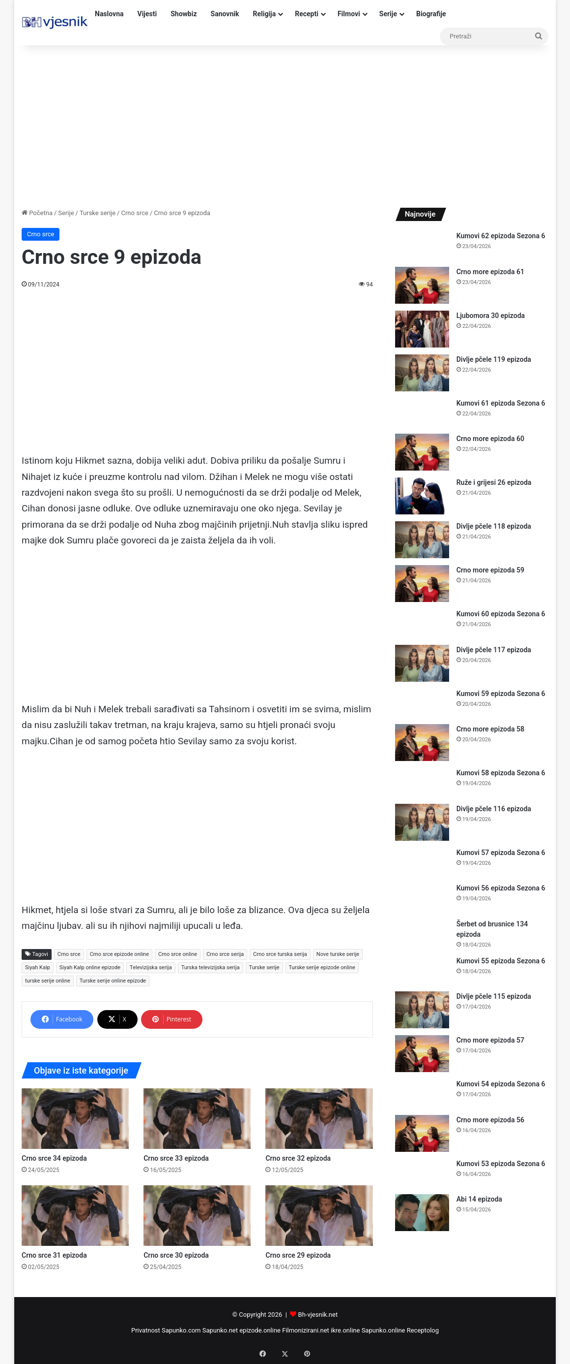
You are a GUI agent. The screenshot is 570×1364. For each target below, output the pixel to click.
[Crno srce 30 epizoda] (197, 1215)
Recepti (306, 14)
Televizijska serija (151, 967)
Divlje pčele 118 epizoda (493, 526)
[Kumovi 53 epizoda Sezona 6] (422, 1173)
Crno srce (134, 213)
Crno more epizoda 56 (490, 1120)
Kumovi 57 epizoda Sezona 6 (500, 852)
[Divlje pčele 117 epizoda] (422, 663)
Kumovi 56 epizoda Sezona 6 (500, 888)
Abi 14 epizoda (479, 1199)
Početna (37, 213)
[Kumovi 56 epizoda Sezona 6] (422, 897)
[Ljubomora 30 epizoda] (422, 329)
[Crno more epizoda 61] (422, 285)
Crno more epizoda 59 (490, 570)
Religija (264, 14)
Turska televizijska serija (210, 967)
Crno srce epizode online (119, 954)
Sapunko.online (383, 1330)
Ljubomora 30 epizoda (490, 315)
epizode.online (260, 1330)
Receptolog (423, 1330)
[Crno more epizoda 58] (422, 742)
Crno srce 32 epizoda (298, 1158)
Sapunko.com (181, 1330)
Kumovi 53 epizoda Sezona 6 (500, 1164)
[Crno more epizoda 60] (422, 452)
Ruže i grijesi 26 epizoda (494, 482)
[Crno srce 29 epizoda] (318, 1215)
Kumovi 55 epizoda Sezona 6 (500, 961)
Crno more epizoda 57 (490, 1040)
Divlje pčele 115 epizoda (493, 996)
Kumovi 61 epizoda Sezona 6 (500, 403)
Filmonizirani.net (305, 1330)
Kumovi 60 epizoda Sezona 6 (500, 614)
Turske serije (97, 213)
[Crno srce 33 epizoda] (197, 1118)
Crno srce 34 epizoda (54, 1158)
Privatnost (145, 1330)
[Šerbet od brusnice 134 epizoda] (422, 933)
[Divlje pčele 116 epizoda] (422, 822)
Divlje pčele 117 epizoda (493, 650)
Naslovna (109, 14)
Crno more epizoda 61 (490, 272)
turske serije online (47, 981)
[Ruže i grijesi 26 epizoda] (422, 495)
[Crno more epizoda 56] (422, 1133)
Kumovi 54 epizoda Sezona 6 (500, 1084)
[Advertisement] (285, 124)
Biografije (431, 14)
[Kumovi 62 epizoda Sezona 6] (422, 245)
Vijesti (147, 14)
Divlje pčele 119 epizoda (493, 359)
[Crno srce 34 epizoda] (75, 1118)
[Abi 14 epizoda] (422, 1212)
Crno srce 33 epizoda (176, 1158)
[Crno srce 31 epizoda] (75, 1215)
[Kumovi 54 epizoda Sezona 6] (422, 1093)
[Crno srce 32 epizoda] (318, 1118)
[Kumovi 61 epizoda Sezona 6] (422, 412)
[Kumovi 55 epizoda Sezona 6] (422, 970)
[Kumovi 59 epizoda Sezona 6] (422, 703)
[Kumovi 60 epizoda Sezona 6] (422, 623)
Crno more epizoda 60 (490, 439)
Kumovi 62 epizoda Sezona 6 (500, 236)
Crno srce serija (225, 954)
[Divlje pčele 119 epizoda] (422, 372)
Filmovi (349, 14)
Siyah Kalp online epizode (89, 967)
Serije (388, 14)
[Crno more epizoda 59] (422, 583)
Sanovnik (225, 14)
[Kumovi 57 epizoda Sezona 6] (422, 862)
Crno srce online (177, 954)
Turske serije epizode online (322, 967)
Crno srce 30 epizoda (176, 1255)
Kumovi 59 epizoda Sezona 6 (500, 694)
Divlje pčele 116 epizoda (493, 809)
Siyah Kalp (37, 967)
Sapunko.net (220, 1330)
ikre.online (345, 1330)
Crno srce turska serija (280, 954)
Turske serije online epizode (113, 981)
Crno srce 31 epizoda (54, 1255)
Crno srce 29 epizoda (298, 1255)
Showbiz (184, 14)
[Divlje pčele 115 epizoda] (422, 1009)
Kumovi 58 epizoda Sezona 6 (500, 773)
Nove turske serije (337, 954)
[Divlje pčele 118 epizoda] (422, 539)
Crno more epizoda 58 (490, 729)
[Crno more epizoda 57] (422, 1053)
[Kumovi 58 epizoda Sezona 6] (422, 782)
